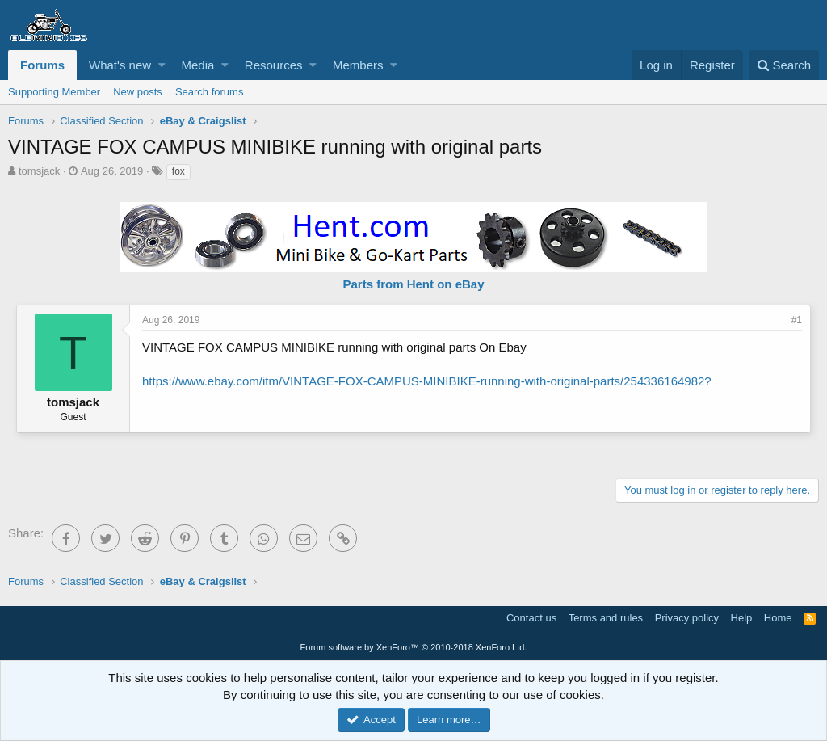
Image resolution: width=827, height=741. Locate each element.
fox (178, 171)
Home (778, 618)
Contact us (531, 618)
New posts (137, 92)
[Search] (784, 65)
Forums (42, 65)
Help (742, 618)
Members (358, 65)
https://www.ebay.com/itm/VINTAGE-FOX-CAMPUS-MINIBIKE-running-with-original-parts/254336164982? (427, 381)
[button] (162, 65)
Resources (274, 65)
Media (198, 65)
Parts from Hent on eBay (413, 284)
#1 (796, 320)
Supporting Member (54, 92)
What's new (120, 65)
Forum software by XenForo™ (413, 647)
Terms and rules (606, 618)
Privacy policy (687, 618)
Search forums (209, 92)
